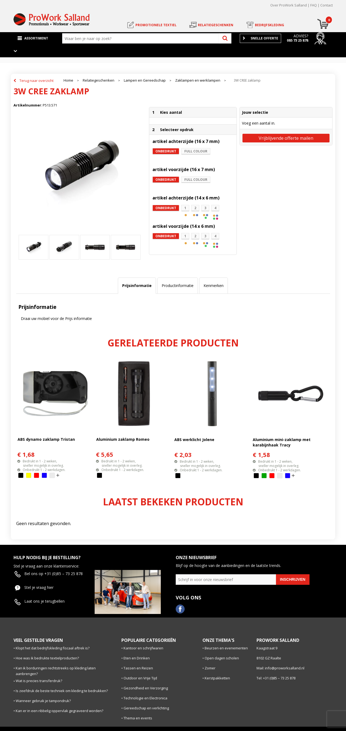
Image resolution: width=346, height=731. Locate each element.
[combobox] (141, 38)
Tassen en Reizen (138, 668)
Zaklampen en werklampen (197, 80)
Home (68, 80)
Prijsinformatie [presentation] (137, 285)
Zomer (210, 668)
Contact (326, 5)
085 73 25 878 (297, 40)
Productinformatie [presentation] (178, 285)
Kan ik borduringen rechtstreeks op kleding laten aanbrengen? (56, 671)
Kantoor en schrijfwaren (143, 648)
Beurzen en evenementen (226, 648)
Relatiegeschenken (98, 80)
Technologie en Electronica (145, 698)
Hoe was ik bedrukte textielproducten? (47, 658)
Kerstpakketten (217, 678)
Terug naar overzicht (36, 80)
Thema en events (138, 718)
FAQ (313, 5)
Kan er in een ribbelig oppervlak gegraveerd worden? (59, 710)
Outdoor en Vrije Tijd (140, 678)
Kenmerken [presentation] (214, 285)
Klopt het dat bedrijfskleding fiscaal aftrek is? (52, 648)
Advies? (301, 35)
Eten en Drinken (137, 658)
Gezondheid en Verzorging (146, 688)
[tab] (137, 286)
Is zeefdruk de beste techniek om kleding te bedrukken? (62, 690)
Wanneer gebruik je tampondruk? (43, 700)
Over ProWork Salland (288, 5)
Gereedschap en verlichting (146, 708)
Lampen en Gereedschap (145, 80)
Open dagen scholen (222, 658)
